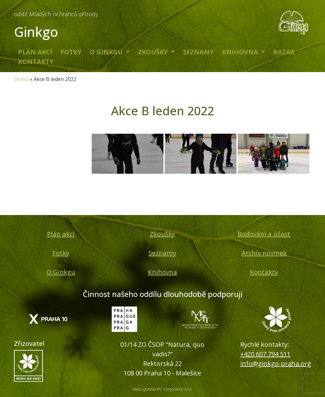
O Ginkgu (107, 52)
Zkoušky (153, 52)
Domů (21, 79)
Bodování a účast (263, 234)
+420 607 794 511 (265, 354)
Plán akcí (35, 52)
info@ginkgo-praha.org (275, 363)
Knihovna (241, 52)
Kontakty (36, 61)
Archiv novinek (264, 253)
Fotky (71, 52)
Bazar (284, 52)
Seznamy (198, 52)
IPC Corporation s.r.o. (174, 389)
